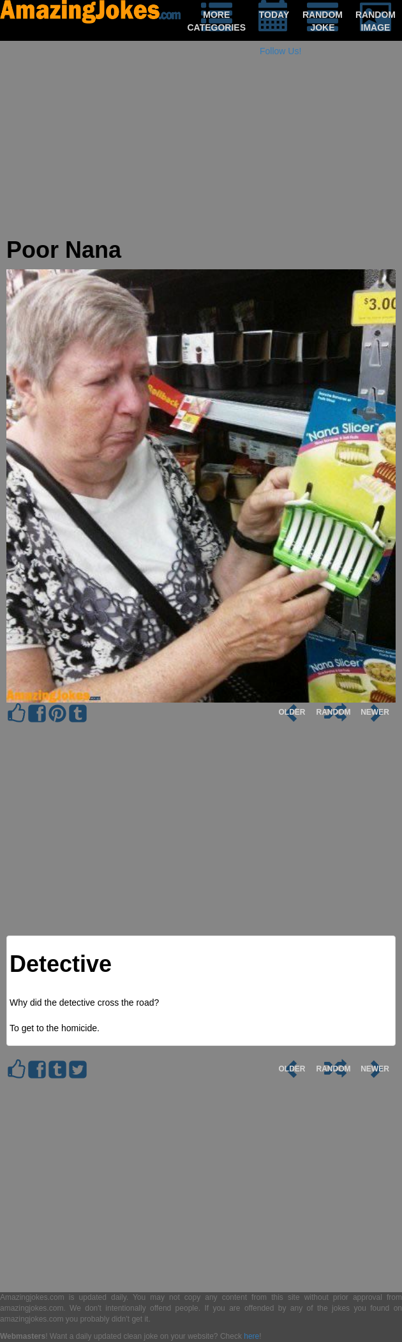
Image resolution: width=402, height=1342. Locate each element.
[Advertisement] (201, 148)
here (251, 1336)
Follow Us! (280, 51)
